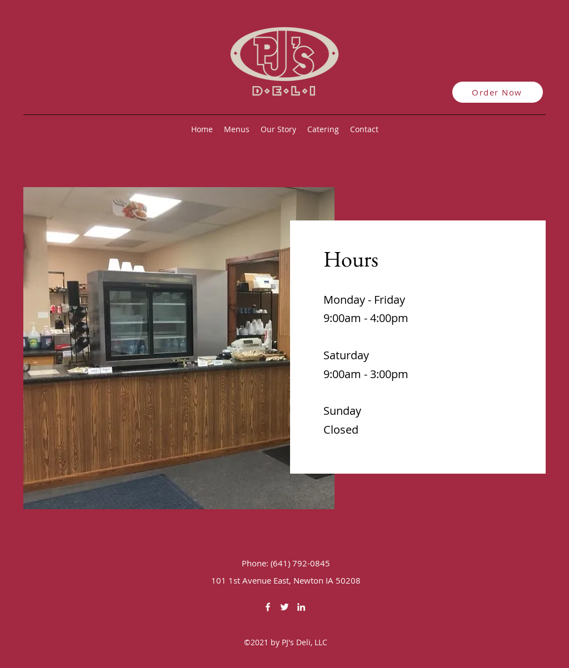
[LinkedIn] (301, 606)
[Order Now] (497, 92)
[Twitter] (284, 606)
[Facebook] (267, 606)
